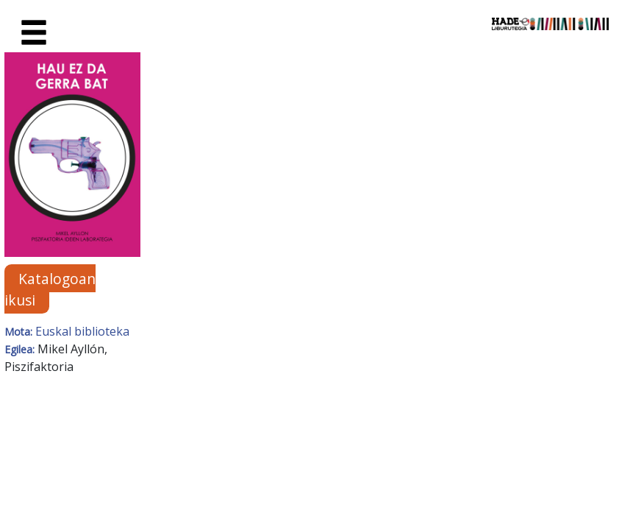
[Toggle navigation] (33, 33)
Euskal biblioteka (82, 331)
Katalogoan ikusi (50, 289)
